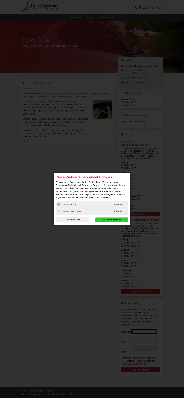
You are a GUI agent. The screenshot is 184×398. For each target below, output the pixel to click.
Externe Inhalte (66, 204)
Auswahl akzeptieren (72, 220)
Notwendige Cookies (69, 211)
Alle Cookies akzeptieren (112, 220)
